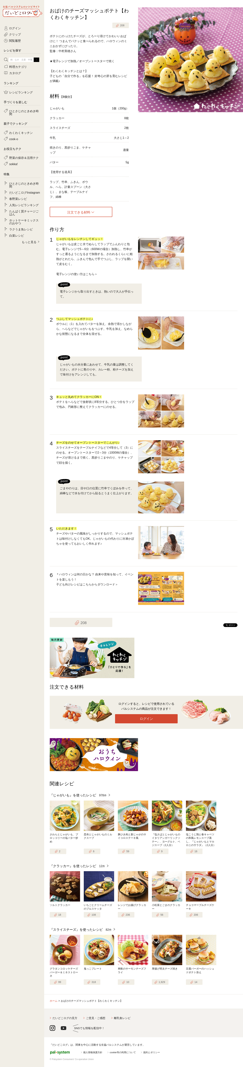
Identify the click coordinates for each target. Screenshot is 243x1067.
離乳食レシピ (122, 1018)
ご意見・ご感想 (95, 1018)
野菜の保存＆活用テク (24, 157)
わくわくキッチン (21, 132)
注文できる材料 (78, 212)
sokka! (13, 163)
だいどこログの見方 (64, 1018)
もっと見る (29, 241)
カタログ (15, 72)
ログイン (146, 719)
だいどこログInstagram (24, 192)
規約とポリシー (151, 1052)
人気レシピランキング (24, 204)
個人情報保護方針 (92, 1052)
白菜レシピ (16, 235)
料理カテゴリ (18, 66)
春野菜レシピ (18, 198)
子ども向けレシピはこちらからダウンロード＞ (87, 584)
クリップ (15, 34)
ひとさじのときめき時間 (24, 112)
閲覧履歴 (15, 40)
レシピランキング (21, 92)
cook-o (13, 138)
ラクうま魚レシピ (21, 229)
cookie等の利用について (123, 1052)
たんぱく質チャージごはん (24, 212)
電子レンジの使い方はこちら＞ (76, 274)
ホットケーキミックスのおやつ (24, 222)
